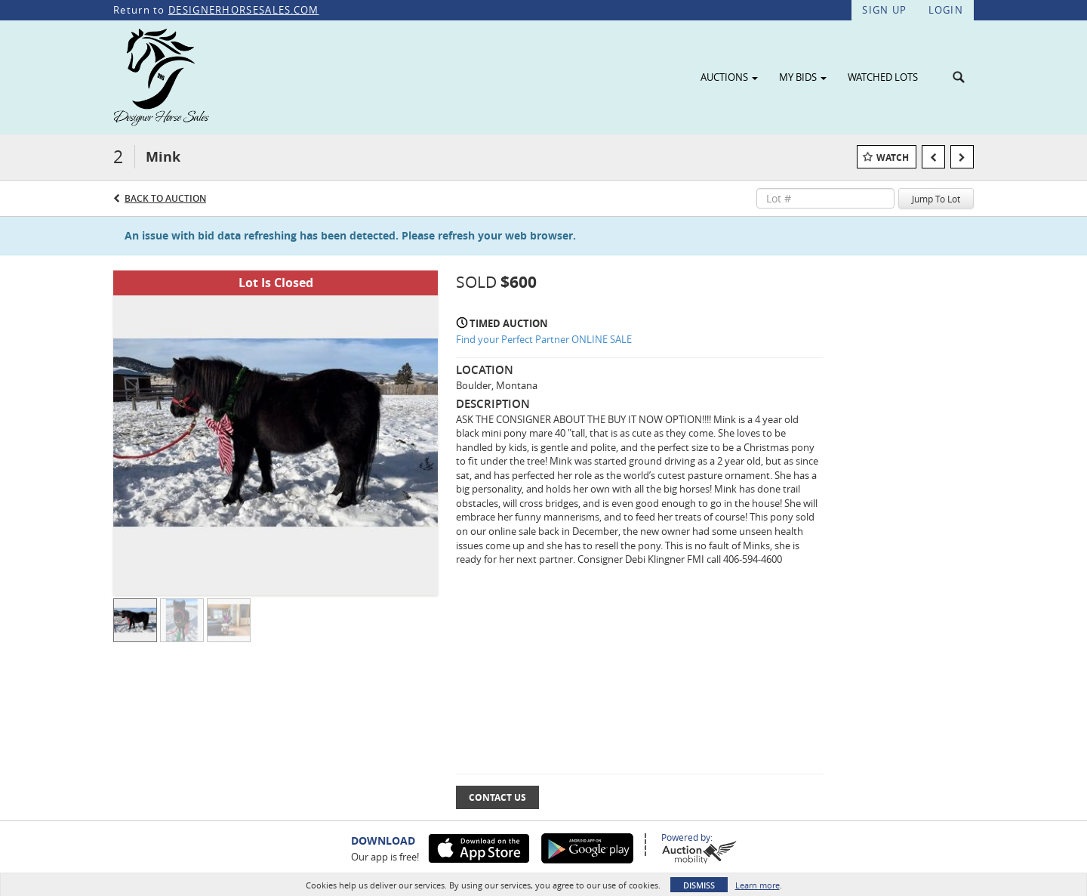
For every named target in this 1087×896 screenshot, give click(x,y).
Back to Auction (165, 198)
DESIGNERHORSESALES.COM (243, 10)
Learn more (757, 885)
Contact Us (497, 797)
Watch (892, 157)
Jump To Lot (936, 199)
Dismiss (699, 885)
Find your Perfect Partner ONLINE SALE (544, 339)
